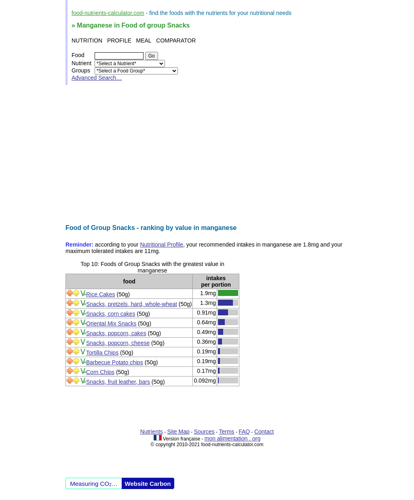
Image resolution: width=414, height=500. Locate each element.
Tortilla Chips (102, 352)
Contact (264, 431)
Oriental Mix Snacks (111, 323)
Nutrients (151, 431)
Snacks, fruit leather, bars (118, 382)
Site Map (178, 431)
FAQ (244, 431)
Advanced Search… (97, 77)
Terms (226, 431)
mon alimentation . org (233, 438)
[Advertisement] (207, 154)
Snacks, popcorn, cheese (118, 343)
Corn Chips (100, 372)
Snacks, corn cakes (110, 314)
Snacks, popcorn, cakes (116, 333)
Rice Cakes (100, 294)
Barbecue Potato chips (114, 362)
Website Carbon (148, 483)
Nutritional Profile (161, 244)
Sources (204, 431)
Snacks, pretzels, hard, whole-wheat (131, 304)
